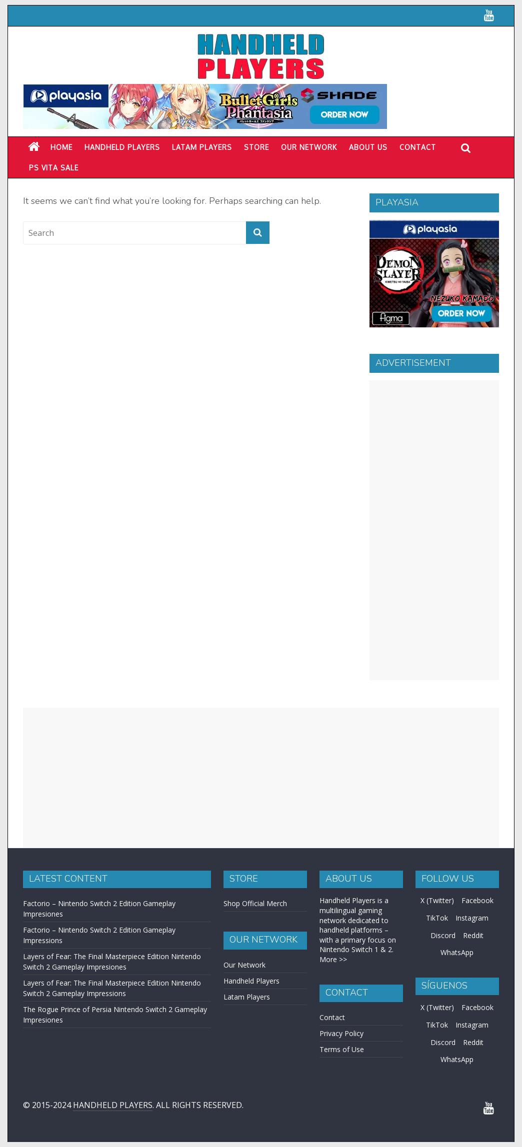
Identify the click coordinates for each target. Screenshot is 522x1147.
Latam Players (247, 997)
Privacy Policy (342, 1033)
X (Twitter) (437, 900)
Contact (418, 147)
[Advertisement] (434, 530)
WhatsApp (457, 952)
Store (256, 147)
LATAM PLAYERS (202, 147)
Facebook (478, 900)
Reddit (473, 935)
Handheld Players (122, 147)
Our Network (309, 147)
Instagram (472, 918)
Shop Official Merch (255, 903)
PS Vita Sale (53, 167)
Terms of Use (342, 1049)
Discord (443, 935)
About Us (368, 147)
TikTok (437, 918)
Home (61, 147)
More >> (333, 959)
